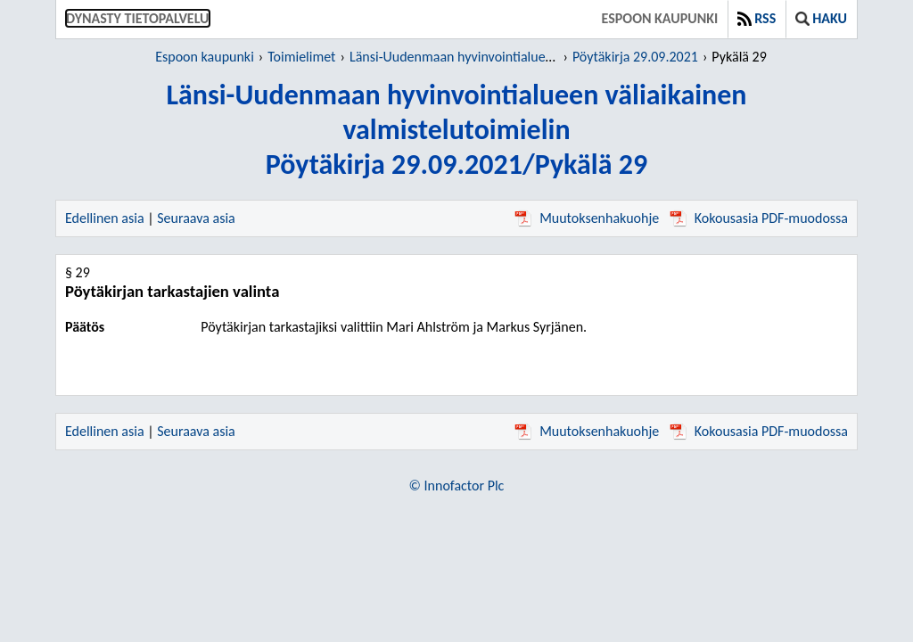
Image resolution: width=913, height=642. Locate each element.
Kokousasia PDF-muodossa (759, 218)
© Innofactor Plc (457, 485)
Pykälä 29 (738, 56)
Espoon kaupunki (660, 18)
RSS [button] (756, 18)
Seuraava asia (196, 218)
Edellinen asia (104, 218)
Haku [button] (821, 18)
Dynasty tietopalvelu (138, 18)
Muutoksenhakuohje (586, 218)
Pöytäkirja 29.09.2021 (635, 56)
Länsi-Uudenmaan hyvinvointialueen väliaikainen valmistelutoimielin (547, 56)
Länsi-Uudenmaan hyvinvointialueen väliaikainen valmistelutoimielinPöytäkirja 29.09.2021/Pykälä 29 (456, 130)
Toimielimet (301, 56)
